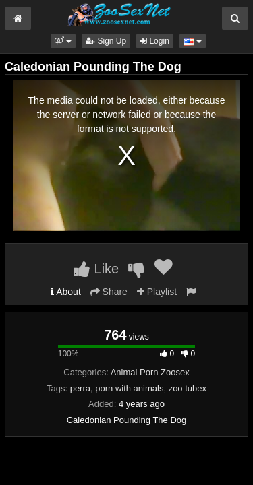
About (66, 291)
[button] (63, 41)
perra (80, 388)
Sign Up (106, 41)
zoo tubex (187, 388)
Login (154, 41)
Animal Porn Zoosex (150, 372)
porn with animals (129, 388)
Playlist (157, 291)
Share (109, 291)
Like (96, 268)
